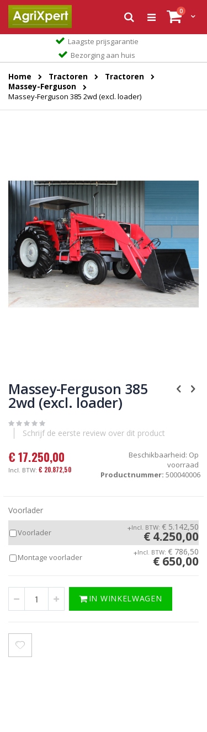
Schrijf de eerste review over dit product (94, 433)
